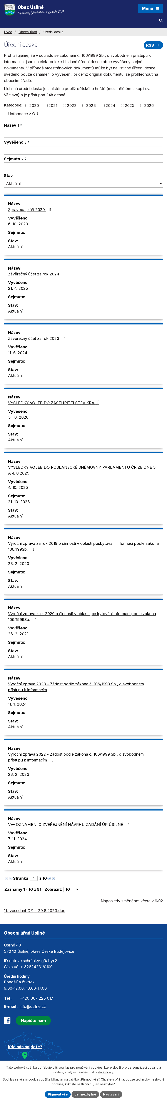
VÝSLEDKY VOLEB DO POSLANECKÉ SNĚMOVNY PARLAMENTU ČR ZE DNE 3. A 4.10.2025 (82, 470)
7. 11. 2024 (17, 839)
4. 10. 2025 (18, 487)
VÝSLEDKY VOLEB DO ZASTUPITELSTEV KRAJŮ (53, 403)
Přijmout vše (58, 1094)
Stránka (20, 878)
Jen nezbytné (85, 1094)
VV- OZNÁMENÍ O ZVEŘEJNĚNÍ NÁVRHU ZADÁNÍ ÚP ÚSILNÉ (69, 824)
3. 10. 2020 (18, 417)
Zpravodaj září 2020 (30, 209)
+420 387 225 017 (36, 998)
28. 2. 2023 (18, 774)
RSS (153, 45)
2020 (34, 105)
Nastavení (111, 1094)
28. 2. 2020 (18, 563)
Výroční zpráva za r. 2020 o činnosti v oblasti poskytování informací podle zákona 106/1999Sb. (82, 616)
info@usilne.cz (33, 1006)
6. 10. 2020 (18, 224)
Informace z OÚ (24, 113)
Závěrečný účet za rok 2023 (37, 338)
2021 (52, 105)
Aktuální (15, 246)
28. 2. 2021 (18, 634)
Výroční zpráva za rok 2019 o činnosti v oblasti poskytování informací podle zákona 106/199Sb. (83, 546)
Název (11, 125)
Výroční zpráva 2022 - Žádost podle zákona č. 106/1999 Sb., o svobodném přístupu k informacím (76, 757)
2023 (91, 105)
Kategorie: (13, 105)
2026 (149, 105)
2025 (129, 105)
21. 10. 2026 (19, 501)
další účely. (106, 1072)
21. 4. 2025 (18, 288)
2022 (72, 105)
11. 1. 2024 (17, 704)
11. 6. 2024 (17, 352)
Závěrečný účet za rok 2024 (33, 274)
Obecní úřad (27, 32)
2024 (110, 105)
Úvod (8, 32)
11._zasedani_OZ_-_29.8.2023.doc (34, 910)
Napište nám (33, 1020)
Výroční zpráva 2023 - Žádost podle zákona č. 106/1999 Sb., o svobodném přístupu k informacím (76, 687)
